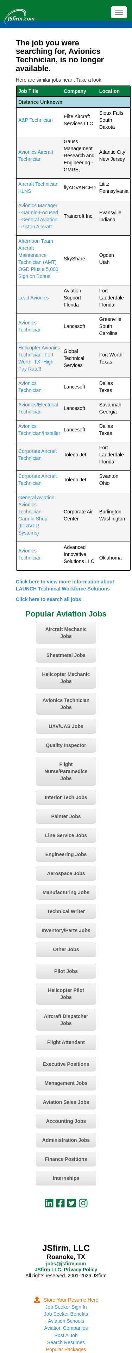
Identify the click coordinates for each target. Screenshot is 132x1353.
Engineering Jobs (66, 854)
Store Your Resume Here (66, 1300)
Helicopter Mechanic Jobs (66, 677)
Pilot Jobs (66, 971)
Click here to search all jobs (48, 599)
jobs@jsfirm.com (66, 1263)
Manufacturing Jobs (66, 892)
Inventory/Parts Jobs (66, 930)
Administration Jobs (66, 1140)
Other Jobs (66, 949)
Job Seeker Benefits (66, 1314)
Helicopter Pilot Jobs (66, 993)
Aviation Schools (66, 1321)
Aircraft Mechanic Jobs (66, 632)
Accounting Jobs (66, 1121)
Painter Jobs (66, 816)
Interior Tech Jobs (66, 797)
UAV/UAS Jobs (66, 726)
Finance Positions (66, 1159)
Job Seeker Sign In (66, 1307)
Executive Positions (66, 1064)
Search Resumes (66, 1342)
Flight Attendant (66, 1042)
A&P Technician (35, 120)
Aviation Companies (66, 1328)
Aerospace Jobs (66, 873)
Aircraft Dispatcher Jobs (66, 1019)
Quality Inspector (66, 745)
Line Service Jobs (66, 835)
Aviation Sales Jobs (66, 1102)
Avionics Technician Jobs (66, 703)
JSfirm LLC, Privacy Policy (66, 1269)
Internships (66, 1178)
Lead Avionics (33, 298)
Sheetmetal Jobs (66, 655)
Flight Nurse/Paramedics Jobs (65, 771)
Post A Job (65, 1335)
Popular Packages (66, 1349)
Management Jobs (65, 1083)
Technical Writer (66, 911)
